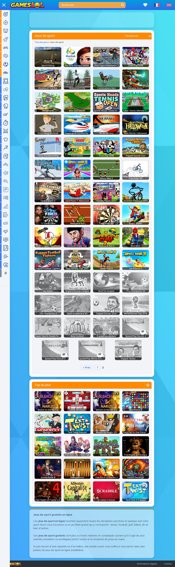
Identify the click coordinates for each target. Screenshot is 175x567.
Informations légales (147, 563)
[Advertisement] (92, 20)
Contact (168, 563)
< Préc (87, 367)
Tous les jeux (41, 42)
